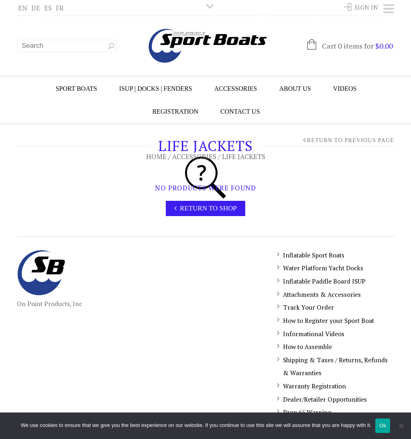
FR (60, 7)
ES (48, 7)
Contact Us (240, 111)
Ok (382, 426)
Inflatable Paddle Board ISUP (324, 281)
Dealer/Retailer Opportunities (325, 399)
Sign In (366, 7)
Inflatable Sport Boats (313, 255)
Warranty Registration (314, 386)
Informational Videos (313, 334)
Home (156, 156)
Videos (345, 88)
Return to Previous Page (350, 140)
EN (22, 7)
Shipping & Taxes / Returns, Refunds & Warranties (335, 366)
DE (35, 7)
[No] (401, 426)
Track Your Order (308, 307)
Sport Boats (76, 88)
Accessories (235, 88)
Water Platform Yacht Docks (323, 268)
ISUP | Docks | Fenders (155, 88)
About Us (295, 88)
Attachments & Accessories (322, 294)
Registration (175, 111)
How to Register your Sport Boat (328, 320)
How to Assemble (307, 347)
